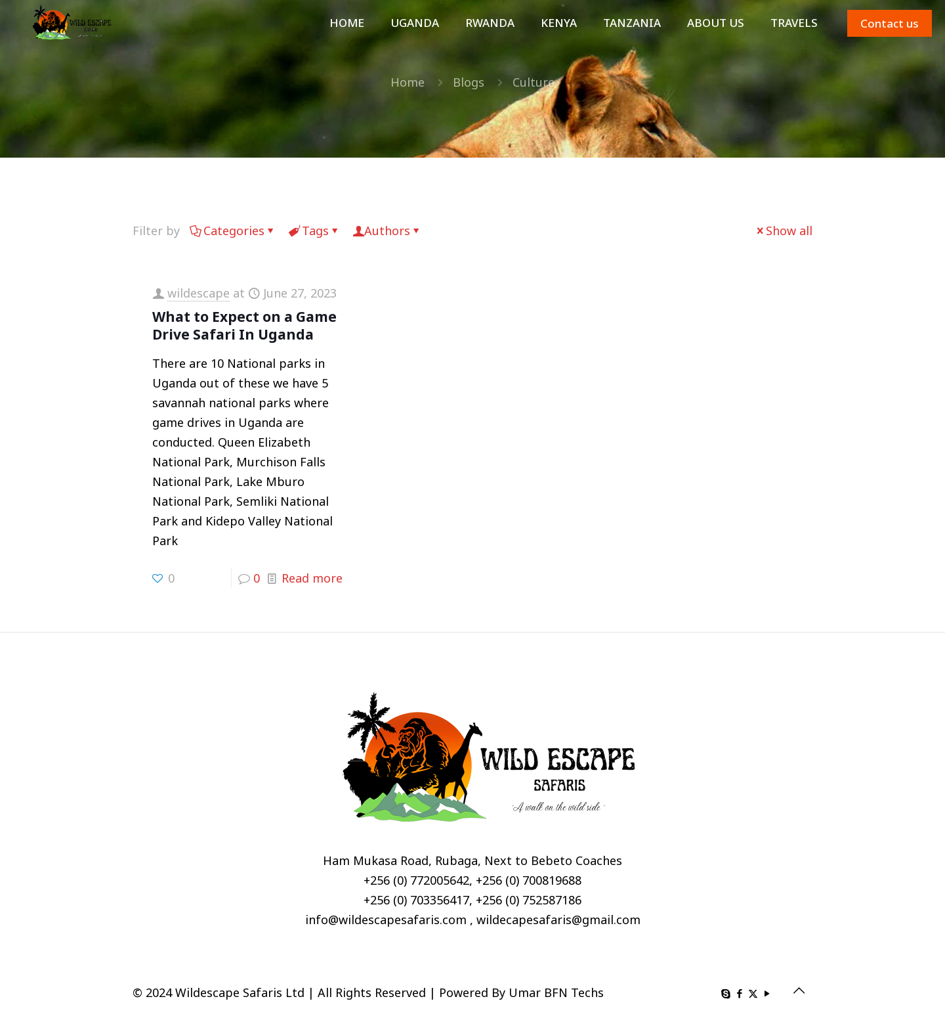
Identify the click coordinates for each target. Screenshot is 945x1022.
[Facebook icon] (739, 993)
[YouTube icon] (767, 993)
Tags (314, 230)
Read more (312, 578)
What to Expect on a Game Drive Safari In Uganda (244, 325)
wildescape (198, 293)
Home (407, 82)
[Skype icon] (725, 993)
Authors (387, 230)
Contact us (889, 23)
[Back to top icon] (798, 990)
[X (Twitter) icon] (753, 993)
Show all (783, 230)
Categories (233, 230)
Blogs (468, 82)
